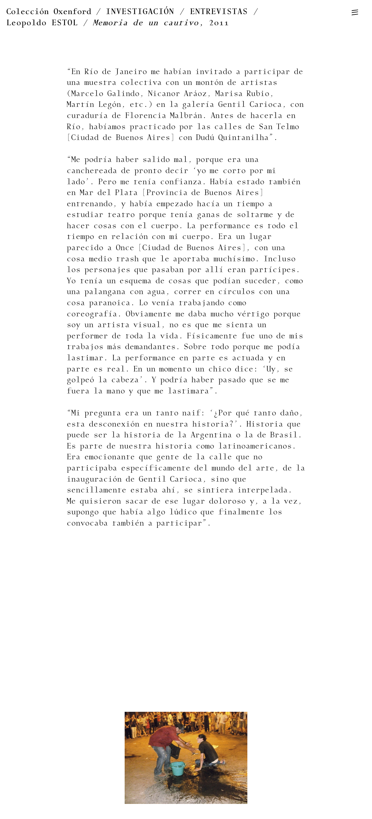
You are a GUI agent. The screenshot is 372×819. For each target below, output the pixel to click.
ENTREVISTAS (219, 11)
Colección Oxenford (48, 11)
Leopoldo (42, 23)
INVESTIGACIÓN (140, 11)
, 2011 (161, 23)
